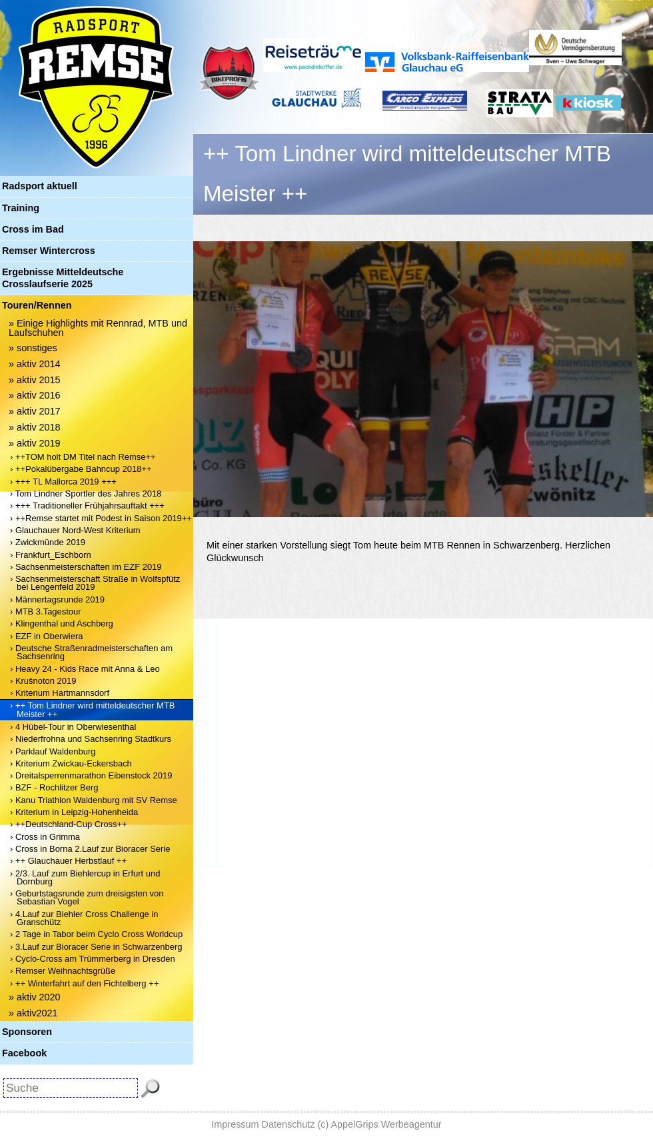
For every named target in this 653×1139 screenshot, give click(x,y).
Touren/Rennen (36, 305)
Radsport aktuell (39, 186)
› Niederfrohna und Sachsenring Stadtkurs (90, 739)
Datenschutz (288, 1124)
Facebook (24, 1053)
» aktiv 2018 (35, 427)
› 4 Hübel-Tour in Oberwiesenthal (73, 727)
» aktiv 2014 (35, 364)
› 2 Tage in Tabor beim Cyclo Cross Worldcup (96, 934)
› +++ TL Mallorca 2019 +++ (63, 482)
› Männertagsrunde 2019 (57, 599)
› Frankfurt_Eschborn (50, 555)
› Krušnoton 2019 (43, 681)
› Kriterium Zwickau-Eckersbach (71, 763)
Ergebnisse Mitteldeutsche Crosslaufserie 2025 (62, 278)
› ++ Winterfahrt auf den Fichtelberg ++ (84, 983)
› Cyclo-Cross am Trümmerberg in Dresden (92, 959)
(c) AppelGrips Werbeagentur (380, 1124)
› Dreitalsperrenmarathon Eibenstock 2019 (91, 775)
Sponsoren (27, 1031)
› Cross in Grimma (45, 837)
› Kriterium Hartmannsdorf (59, 693)
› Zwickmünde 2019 (47, 542)
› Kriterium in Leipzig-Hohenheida (74, 812)
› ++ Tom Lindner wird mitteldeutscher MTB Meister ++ (92, 709)
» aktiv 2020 (35, 997)
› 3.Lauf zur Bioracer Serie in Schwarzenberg (96, 947)
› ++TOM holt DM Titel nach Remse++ (83, 457)
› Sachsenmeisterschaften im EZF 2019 (86, 567)
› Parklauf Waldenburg (52, 751)
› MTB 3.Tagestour (45, 611)
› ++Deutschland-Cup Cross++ (68, 824)
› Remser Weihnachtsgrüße (62, 971)
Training (20, 208)
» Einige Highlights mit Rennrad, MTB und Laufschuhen (98, 328)
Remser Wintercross (48, 250)
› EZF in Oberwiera (46, 636)
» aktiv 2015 (35, 380)
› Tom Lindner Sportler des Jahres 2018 (85, 494)
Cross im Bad (33, 229)
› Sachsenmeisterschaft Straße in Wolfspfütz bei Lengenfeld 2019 (95, 583)
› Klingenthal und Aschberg (61, 623)
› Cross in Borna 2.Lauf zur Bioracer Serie (90, 849)
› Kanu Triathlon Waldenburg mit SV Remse (93, 800)
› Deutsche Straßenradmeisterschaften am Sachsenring (91, 652)
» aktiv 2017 (35, 411)
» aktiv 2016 (35, 395)
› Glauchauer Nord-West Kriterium (75, 530)
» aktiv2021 (33, 1013)
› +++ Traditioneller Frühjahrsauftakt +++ (87, 506)
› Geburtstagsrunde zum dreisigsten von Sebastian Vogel (86, 897)
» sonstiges (33, 348)
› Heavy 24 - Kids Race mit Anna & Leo (85, 669)
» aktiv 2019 (35, 443)
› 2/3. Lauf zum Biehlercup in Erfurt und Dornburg (85, 877)
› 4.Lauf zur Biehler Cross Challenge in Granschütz (84, 918)
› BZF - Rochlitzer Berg (54, 787)
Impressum (235, 1124)
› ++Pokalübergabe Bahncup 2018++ (80, 469)
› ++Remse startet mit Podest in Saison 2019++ (101, 518)
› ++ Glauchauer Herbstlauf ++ (68, 861)
